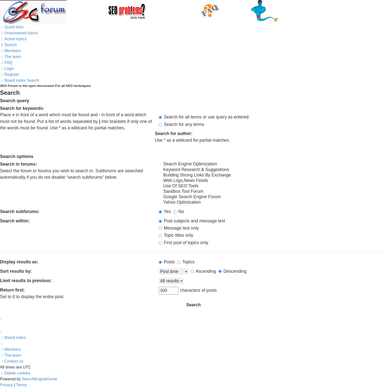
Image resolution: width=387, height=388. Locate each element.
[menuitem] (19, 33)
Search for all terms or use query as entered (204, 117)
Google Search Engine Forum (273, 197)
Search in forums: (18, 164)
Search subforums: (19, 211)
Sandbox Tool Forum (273, 191)
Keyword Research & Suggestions (273, 170)
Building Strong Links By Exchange (273, 175)
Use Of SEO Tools (273, 186)
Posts (167, 261)
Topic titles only (176, 235)
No (178, 211)
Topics (185, 261)
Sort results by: (16, 271)
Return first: (12, 290)
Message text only (179, 228)
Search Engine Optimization (273, 164)
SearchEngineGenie (39, 379)
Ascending (203, 271)
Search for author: (174, 133)
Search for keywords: (22, 108)
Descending (232, 271)
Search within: (15, 220)
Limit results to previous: (26, 280)
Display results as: (19, 261)
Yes (165, 211)
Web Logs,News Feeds (273, 180)
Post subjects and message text (192, 220)
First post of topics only (183, 242)
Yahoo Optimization (273, 202)
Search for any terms (181, 124)
